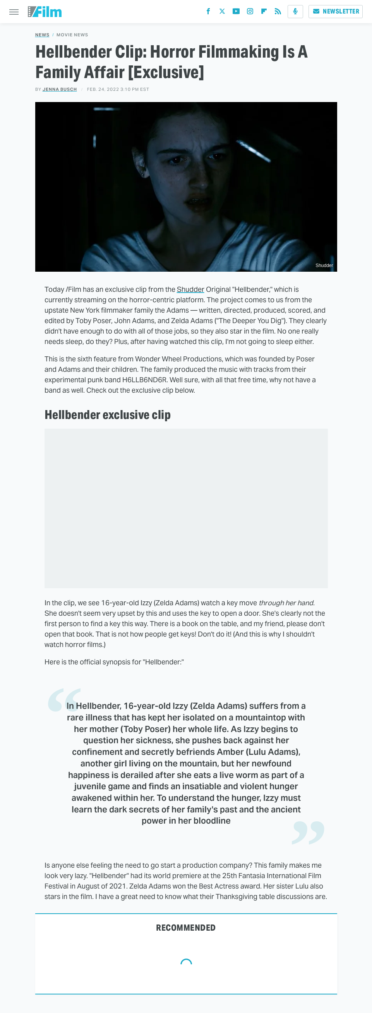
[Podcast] (295, 11)
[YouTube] (236, 12)
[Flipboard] (264, 12)
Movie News (72, 34)
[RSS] (278, 12)
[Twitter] (222, 12)
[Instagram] (250, 12)
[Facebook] (208, 12)
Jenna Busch (60, 89)
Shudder (190, 289)
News (42, 34)
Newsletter (335, 11)
